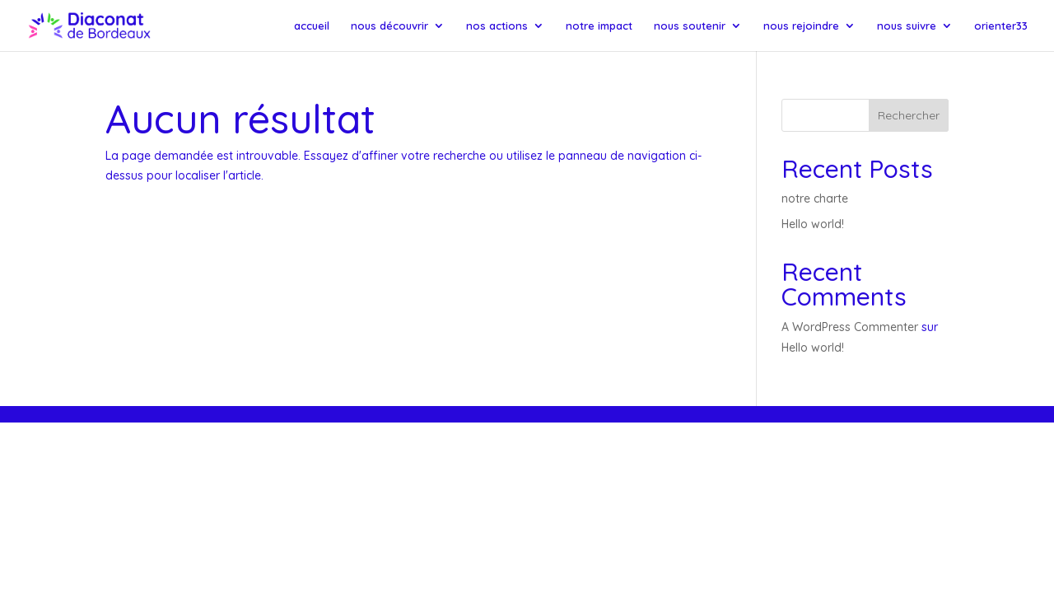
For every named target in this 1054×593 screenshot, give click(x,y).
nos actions (497, 26)
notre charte (814, 198)
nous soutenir (689, 26)
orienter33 (1001, 26)
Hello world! (812, 224)
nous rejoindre (801, 26)
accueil (311, 26)
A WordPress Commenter (849, 327)
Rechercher (909, 115)
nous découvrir (389, 26)
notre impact (599, 26)
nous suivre (906, 26)
